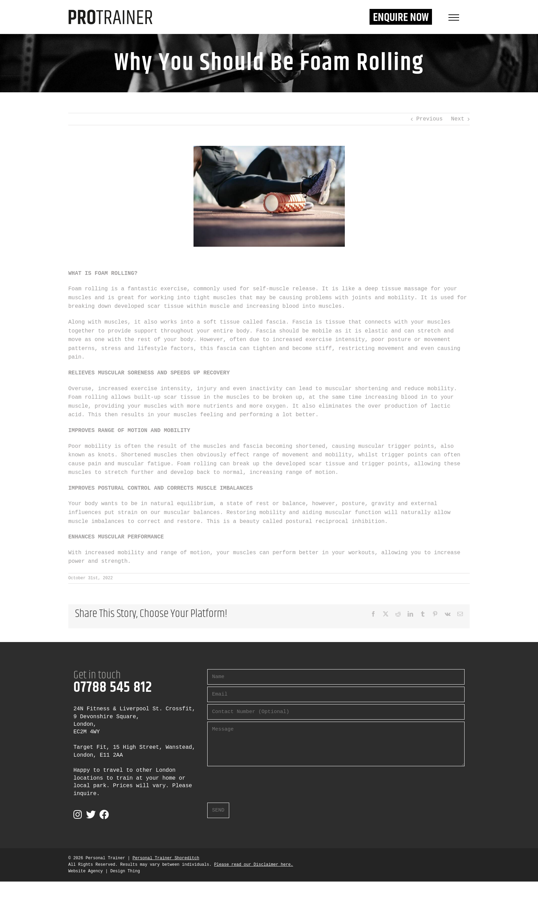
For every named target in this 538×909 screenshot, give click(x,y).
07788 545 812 (112, 687)
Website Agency (85, 871)
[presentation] (259, 781)
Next (457, 119)
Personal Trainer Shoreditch (165, 858)
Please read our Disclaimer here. (253, 864)
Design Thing (125, 871)
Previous (429, 119)
